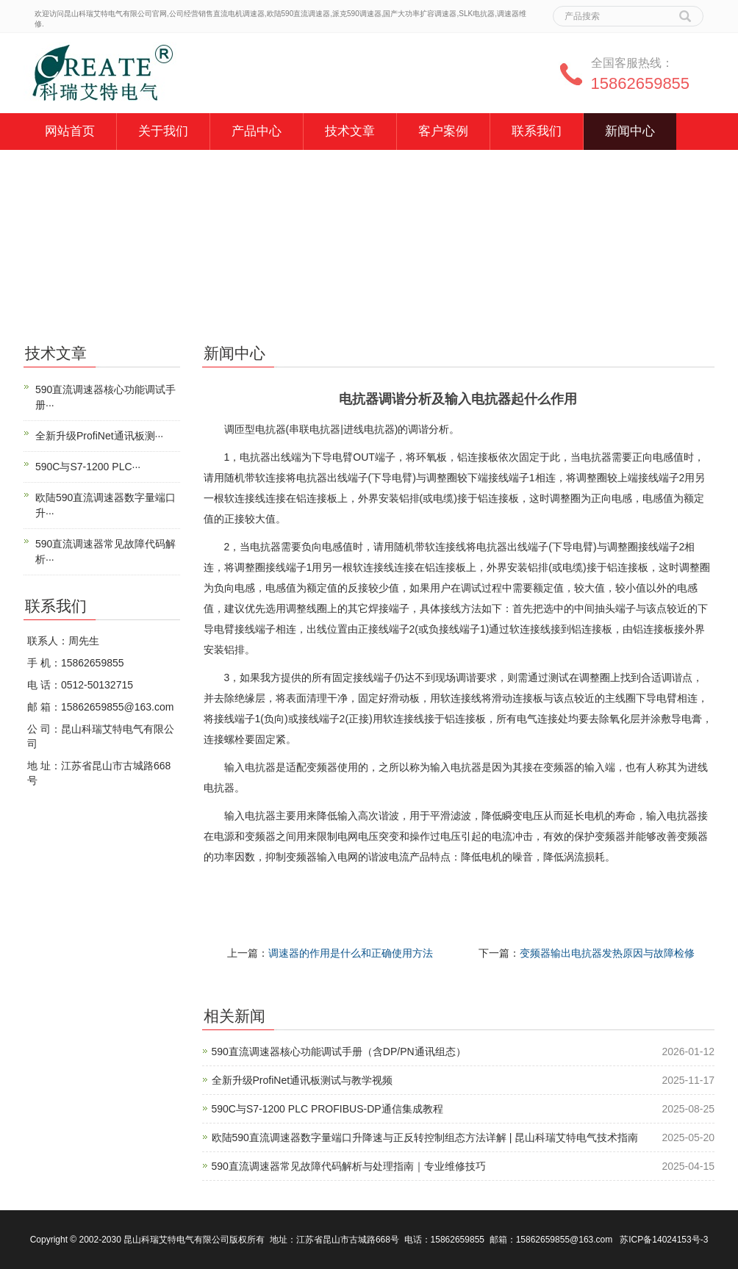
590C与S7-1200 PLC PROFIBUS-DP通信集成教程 (327, 1109)
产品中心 (257, 131)
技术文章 (350, 131)
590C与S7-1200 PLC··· (87, 466)
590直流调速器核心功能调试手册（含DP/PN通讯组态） (339, 1051)
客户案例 (443, 131)
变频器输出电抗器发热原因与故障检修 (607, 953)
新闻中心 (630, 131)
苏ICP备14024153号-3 (664, 1239)
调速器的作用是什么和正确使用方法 (350, 953)
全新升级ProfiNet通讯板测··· (99, 436)
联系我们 (537, 131)
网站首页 (70, 131)
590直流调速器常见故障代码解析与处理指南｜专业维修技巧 (349, 1166)
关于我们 (163, 131)
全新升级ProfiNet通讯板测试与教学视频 (302, 1080)
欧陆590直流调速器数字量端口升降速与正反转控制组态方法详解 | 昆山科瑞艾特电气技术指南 (425, 1137)
